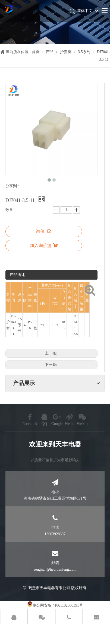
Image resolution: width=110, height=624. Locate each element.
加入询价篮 (44, 245)
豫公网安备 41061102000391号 (58, 605)
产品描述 (17, 275)
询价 (44, 231)
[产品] (55, 22)
